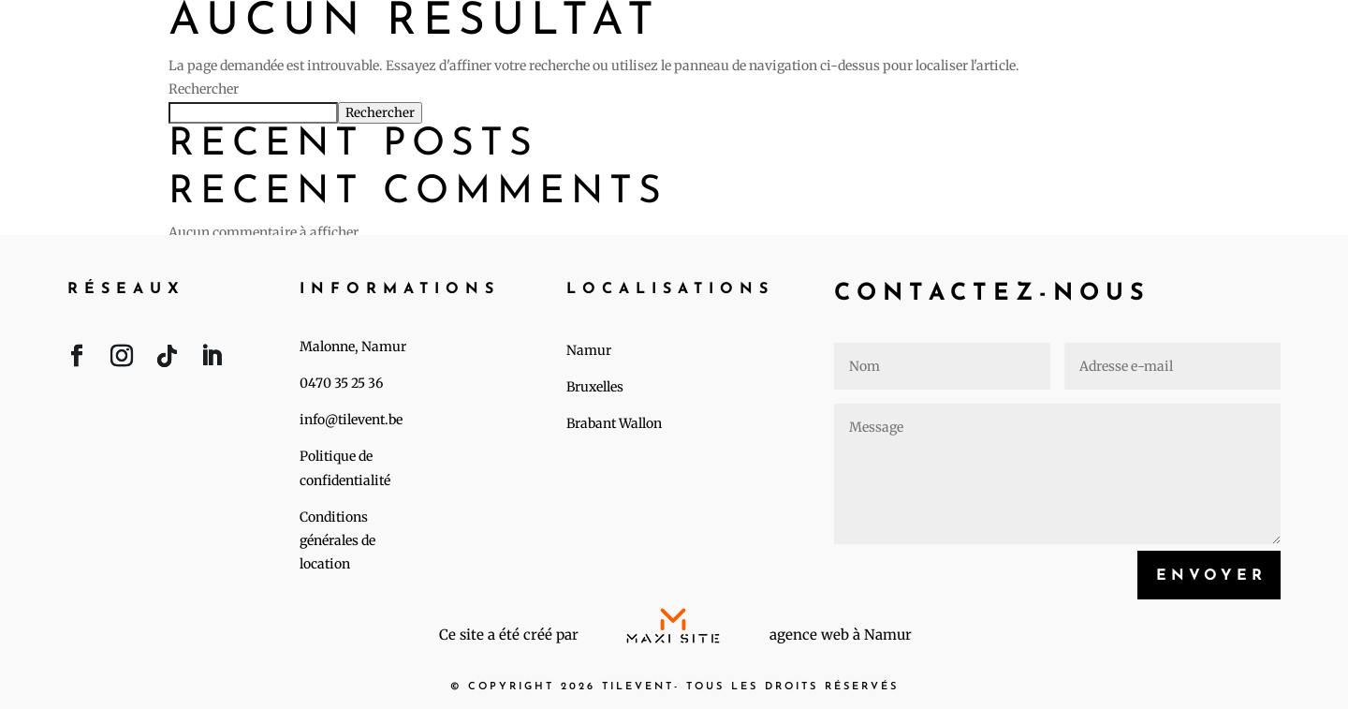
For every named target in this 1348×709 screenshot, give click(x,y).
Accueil (801, 34)
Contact (1266, 34)
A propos (1123, 34)
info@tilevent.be (351, 419)
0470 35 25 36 (341, 383)
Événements (958, 34)
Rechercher (203, 89)
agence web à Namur (840, 634)
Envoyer (1211, 576)
